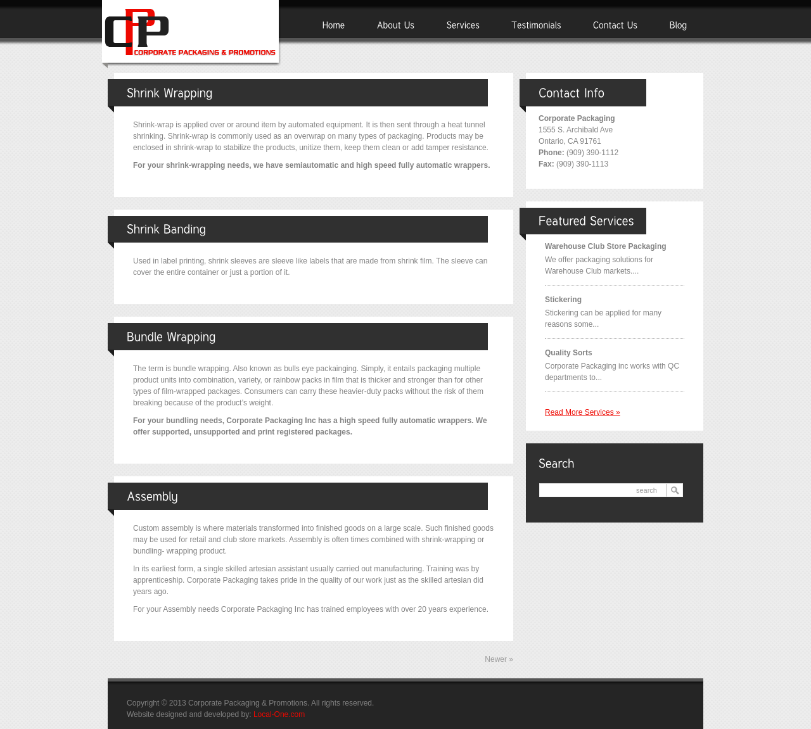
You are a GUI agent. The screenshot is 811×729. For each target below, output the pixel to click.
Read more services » (582, 412)
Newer (499, 659)
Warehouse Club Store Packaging (606, 246)
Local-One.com (279, 714)
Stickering (563, 299)
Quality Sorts (568, 352)
